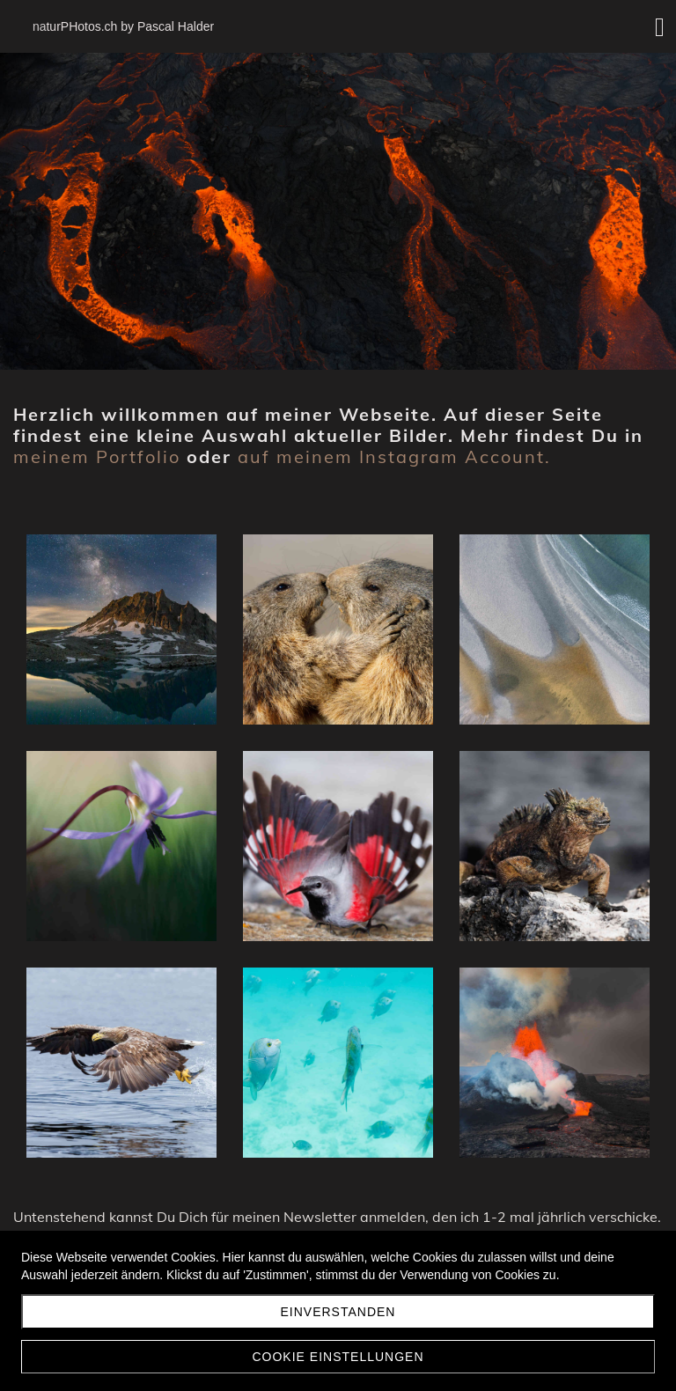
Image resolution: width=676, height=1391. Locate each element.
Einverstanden (338, 1312)
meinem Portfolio (96, 456)
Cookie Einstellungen (337, 1357)
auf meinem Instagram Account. (394, 456)
